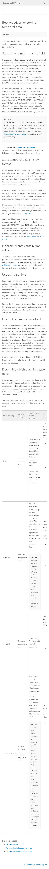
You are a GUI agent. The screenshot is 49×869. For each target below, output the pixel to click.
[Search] (44, 3)
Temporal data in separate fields (19, 848)
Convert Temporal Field (25, 147)
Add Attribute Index (10, 265)
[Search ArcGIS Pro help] (22, 3)
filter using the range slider (15, 134)
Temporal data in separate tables (19, 851)
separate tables (26, 213)
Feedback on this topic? (37, 865)
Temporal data (12, 844)
